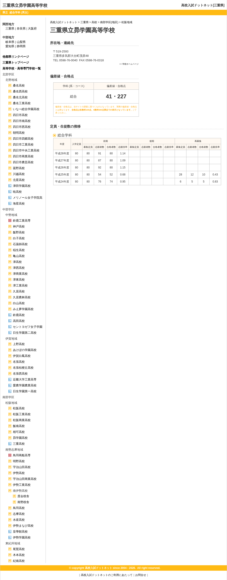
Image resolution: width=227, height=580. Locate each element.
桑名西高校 (20, 91)
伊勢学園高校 (22, 537)
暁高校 (17, 191)
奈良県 (21, 28)
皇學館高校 (20, 531)
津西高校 (19, 267)
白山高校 (19, 303)
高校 (94, 22)
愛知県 (9, 46)
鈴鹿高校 (19, 315)
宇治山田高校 (22, 467)
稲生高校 (19, 250)
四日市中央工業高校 (26, 150)
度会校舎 (23, 496)
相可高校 (19, 432)
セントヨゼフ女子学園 (27, 326)
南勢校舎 (23, 502)
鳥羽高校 (19, 508)
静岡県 (21, 46)
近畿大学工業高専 (24, 379)
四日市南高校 (22, 121)
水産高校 (19, 519)
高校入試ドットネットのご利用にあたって (107, 575)
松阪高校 (19, 408)
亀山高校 (19, 256)
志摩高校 (19, 514)
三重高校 (19, 443)
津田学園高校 (22, 186)
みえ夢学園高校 (23, 309)
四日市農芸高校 (23, 162)
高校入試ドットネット (63, 22)
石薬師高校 (20, 244)
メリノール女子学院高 (27, 197)
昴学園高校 (20, 437)
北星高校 (19, 180)
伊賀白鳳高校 (22, 356)
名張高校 (19, 361)
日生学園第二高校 (24, 332)
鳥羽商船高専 (22, 455)
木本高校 (19, 555)
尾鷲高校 (19, 549)
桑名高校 (19, 85)
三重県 (84, 22)
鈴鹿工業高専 (22, 220)
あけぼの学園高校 (24, 350)
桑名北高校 (20, 97)
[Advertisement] (183, 74)
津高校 (17, 262)
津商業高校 (20, 273)
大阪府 (32, 28)
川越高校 (19, 174)
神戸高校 (19, 226)
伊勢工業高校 (22, 484)
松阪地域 (126, 22)
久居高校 (19, 291)
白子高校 (19, 238)
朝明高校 (19, 132)
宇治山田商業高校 (24, 479)
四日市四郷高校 (23, 138)
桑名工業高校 (22, 103)
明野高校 (19, 461)
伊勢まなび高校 (23, 525)
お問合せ (140, 575)
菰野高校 (19, 168)
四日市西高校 (22, 126)
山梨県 (21, 42)
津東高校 (19, 279)
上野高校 (19, 344)
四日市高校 (20, 115)
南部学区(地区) (109, 22)
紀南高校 (19, 561)
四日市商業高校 (23, 156)
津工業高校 (20, 285)
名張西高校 (20, 373)
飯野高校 (19, 232)
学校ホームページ (130, 64)
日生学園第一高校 (24, 391)
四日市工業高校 (23, 144)
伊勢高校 (19, 473)
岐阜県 (9, 42)
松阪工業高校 (22, 414)
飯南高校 (19, 426)
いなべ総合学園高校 (26, 109)
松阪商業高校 (22, 420)
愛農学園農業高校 (24, 385)
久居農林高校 (22, 297)
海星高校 (19, 203)
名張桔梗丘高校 (23, 367)
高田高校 (19, 321)
